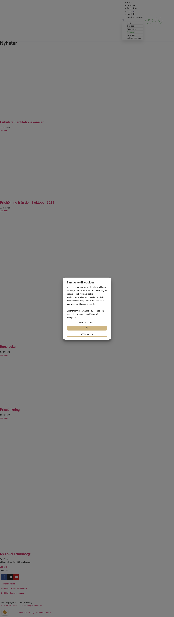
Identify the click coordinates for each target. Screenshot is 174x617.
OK (87, 328)
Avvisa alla (87, 334)
